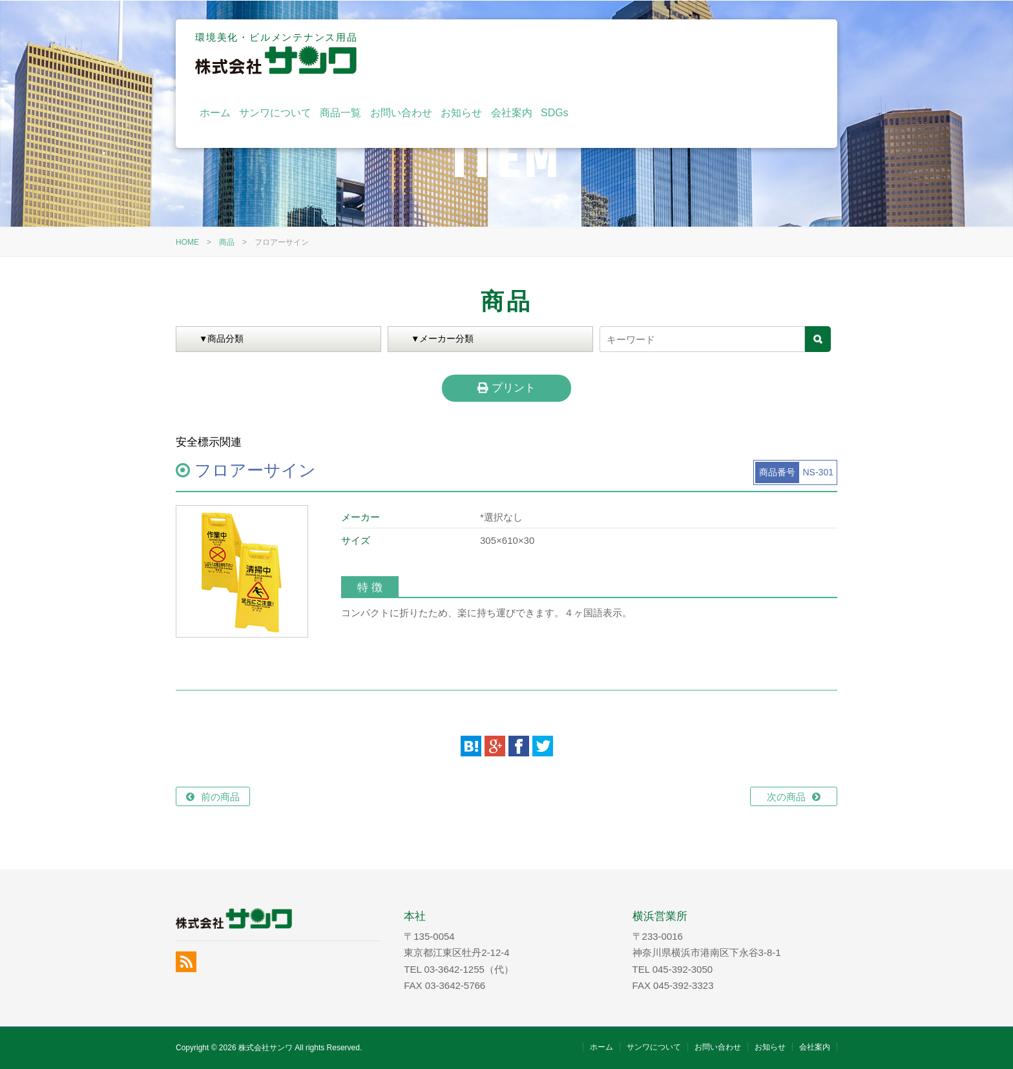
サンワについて (514, 53)
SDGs (794, 53)
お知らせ (700, 53)
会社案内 (750, 53)
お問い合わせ (640, 53)
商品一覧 (579, 53)
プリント (506, 387)
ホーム (453, 53)
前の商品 (220, 796)
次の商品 (786, 796)
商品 (227, 242)
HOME (187, 242)
